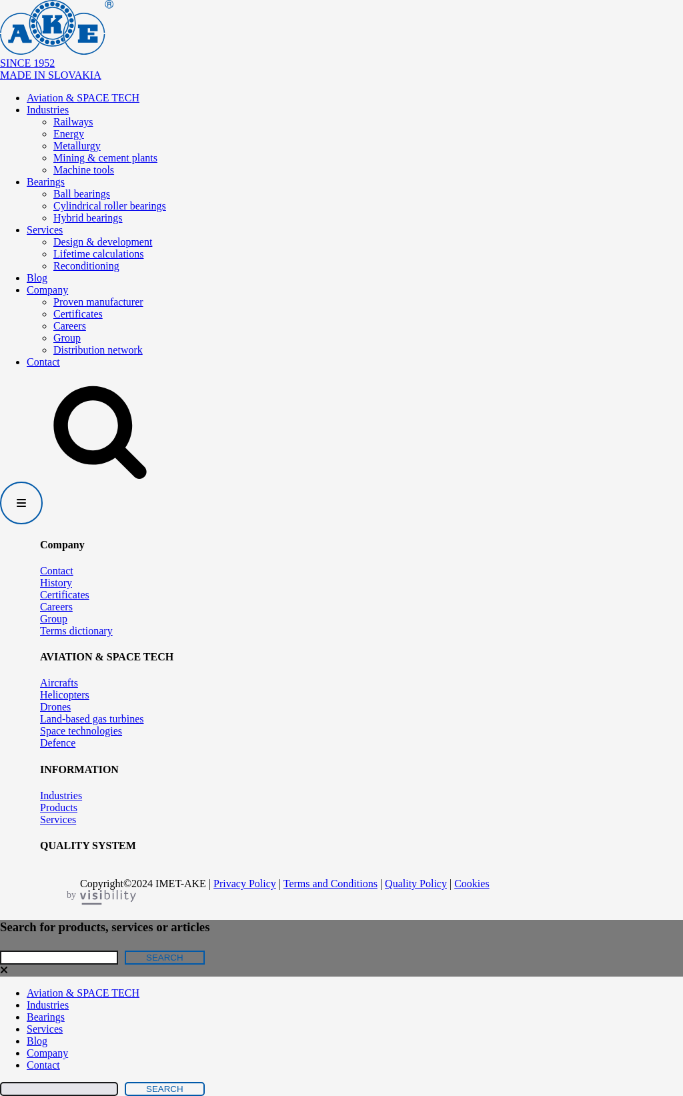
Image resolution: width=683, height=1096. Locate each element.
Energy (68, 133)
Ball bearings (81, 193)
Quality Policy (416, 883)
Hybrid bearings (88, 217)
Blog (37, 278)
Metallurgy (77, 145)
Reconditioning (86, 265)
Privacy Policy (244, 883)
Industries (48, 109)
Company (47, 290)
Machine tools (83, 169)
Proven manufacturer (98, 302)
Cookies (471, 883)
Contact (43, 362)
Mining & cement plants (105, 157)
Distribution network (98, 350)
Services (45, 229)
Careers (69, 326)
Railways (73, 121)
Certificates (78, 314)
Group (67, 338)
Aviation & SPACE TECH (83, 97)
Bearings (46, 181)
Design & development (102, 241)
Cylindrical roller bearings (109, 205)
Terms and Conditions (330, 883)
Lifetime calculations (98, 253)
